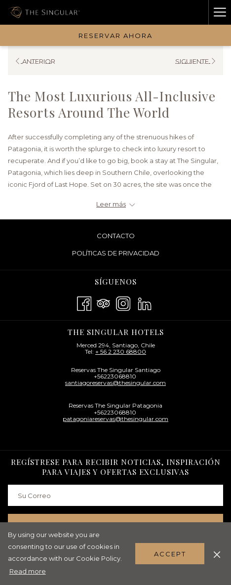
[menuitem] (115, 236)
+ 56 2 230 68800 (120, 351)
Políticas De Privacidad (115, 253)
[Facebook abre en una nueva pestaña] (84, 302)
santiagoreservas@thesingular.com (115, 382)
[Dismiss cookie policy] (217, 553)
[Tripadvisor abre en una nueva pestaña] (103, 302)
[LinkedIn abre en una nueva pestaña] (144, 302)
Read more (27, 571)
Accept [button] (170, 554)
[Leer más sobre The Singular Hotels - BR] (115, 204)
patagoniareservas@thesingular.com (115, 418)
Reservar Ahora (115, 36)
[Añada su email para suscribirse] (115, 495)
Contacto (116, 236)
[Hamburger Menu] (219, 12)
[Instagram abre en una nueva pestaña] (123, 302)
